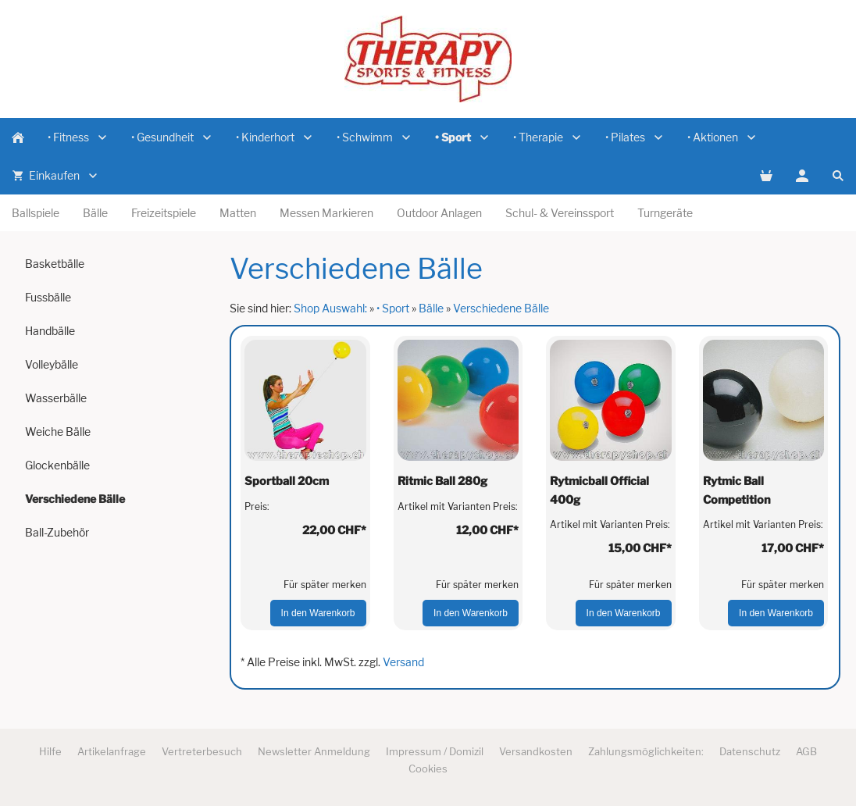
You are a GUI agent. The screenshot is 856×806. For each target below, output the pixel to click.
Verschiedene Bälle (501, 308)
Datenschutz (749, 751)
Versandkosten (535, 751)
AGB (806, 751)
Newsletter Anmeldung (314, 751)
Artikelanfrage (111, 751)
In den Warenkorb (318, 613)
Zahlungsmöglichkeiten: (646, 751)
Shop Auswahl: (330, 308)
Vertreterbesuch (202, 751)
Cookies (428, 768)
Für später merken (325, 584)
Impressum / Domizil (434, 751)
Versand (403, 662)
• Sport (392, 308)
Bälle (431, 308)
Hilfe (50, 751)
